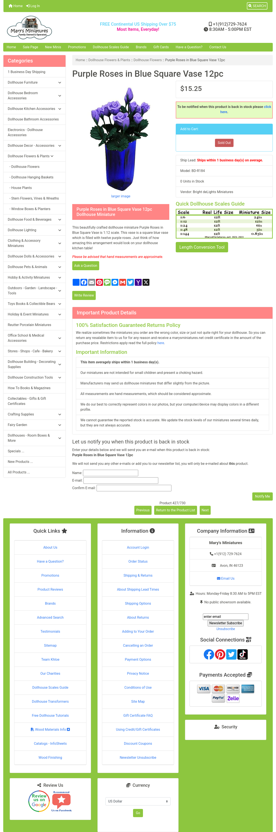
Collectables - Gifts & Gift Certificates (27, 401)
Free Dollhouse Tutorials (50, 715)
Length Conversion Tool (201, 247)
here (160, 343)
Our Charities (50, 673)
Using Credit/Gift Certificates (138, 729)
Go (138, 813)
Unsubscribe (225, 629)
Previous (143, 510)
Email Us (226, 578)
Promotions (77, 47)
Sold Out (224, 143)
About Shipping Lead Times (138, 589)
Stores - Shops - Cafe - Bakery (34, 351)
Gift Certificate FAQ (138, 715)
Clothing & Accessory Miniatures (34, 243)
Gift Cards (161, 47)
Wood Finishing (50, 758)
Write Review (84, 295)
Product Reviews (50, 589)
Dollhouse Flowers (147, 60)
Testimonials (50, 631)
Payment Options (138, 659)
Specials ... (16, 451)
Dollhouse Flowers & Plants (109, 60)
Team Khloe (50, 659)
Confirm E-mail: (84, 488)
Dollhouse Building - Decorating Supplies (34, 364)
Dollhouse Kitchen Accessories (34, 109)
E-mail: (77, 480)
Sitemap (50, 645)
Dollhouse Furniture (34, 82)
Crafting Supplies (34, 414)
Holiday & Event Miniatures (34, 314)
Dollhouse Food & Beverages (34, 219)
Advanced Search (50, 617)
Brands (141, 47)
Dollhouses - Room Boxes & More (34, 438)
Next (205, 510)
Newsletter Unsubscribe (138, 758)
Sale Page (30, 47)
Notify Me (262, 496)
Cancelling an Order (138, 645)
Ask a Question (85, 266)
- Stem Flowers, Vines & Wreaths (33, 198)
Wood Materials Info (50, 729)
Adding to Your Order (138, 631)
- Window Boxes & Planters (29, 209)
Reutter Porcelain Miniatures (29, 325)
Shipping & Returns (138, 575)
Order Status (138, 561)
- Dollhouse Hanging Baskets (30, 177)
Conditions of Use (138, 687)
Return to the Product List (175, 510)
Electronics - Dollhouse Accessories (25, 132)
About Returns (138, 617)
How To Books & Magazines (29, 388)
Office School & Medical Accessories (34, 338)
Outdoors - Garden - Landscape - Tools (34, 290)
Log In (33, 6)
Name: (77, 473)
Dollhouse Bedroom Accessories (34, 95)
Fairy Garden (34, 425)
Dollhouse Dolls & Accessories (34, 256)
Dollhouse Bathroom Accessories (33, 119)
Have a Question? (189, 47)
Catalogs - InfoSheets (50, 743)
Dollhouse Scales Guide (111, 47)
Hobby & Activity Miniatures (34, 277)
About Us (50, 547)
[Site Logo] (48, 27)
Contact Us (217, 47)
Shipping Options (138, 603)
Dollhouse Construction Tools (34, 377)
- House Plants (20, 188)
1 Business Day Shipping (26, 72)
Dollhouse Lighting (34, 230)
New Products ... (20, 462)
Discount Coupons (138, 743)
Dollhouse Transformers (50, 701)
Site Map (138, 701)
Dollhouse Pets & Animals (34, 267)
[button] (257, 6)
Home (16, 6)
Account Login (138, 547)
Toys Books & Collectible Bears (34, 304)
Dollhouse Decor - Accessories (34, 146)
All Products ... (19, 472)
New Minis (53, 47)
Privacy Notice (138, 673)
